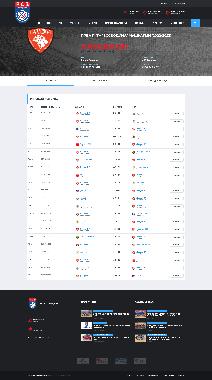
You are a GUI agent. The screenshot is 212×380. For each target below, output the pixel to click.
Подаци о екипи (100, 81)
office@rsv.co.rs (152, 13)
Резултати (50, 81)
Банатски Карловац (144, 121)
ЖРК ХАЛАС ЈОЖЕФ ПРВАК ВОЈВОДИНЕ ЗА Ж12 (111, 315)
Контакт (181, 375)
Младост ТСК (85, 190)
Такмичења (76, 23)
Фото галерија (153, 375)
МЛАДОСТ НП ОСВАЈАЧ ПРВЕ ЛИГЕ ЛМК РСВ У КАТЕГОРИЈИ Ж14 (164, 326)
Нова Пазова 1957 (87, 159)
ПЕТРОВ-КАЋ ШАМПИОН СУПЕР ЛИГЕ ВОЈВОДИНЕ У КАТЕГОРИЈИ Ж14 (163, 315)
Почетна (130, 375)
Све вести (140, 375)
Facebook (165, 3)
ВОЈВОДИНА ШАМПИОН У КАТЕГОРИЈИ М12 (111, 338)
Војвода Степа (86, 128)
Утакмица (176, 113)
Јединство (140, 183)
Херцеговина (142, 167)
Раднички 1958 (86, 144)
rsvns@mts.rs (175, 13)
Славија (139, 113)
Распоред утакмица (156, 81)
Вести (48, 23)
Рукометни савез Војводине (38, 375)
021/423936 (131, 13)
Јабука (139, 136)
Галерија (157, 23)
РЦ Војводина (177, 23)
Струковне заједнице (116, 23)
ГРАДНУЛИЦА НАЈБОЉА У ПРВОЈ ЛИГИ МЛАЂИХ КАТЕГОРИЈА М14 (164, 338)
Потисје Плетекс (143, 152)
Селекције (140, 23)
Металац (83, 175)
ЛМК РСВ (93, 23)
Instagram (180, 3)
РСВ (60, 23)
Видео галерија (169, 375)
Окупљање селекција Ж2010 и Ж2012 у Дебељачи (111, 326)
